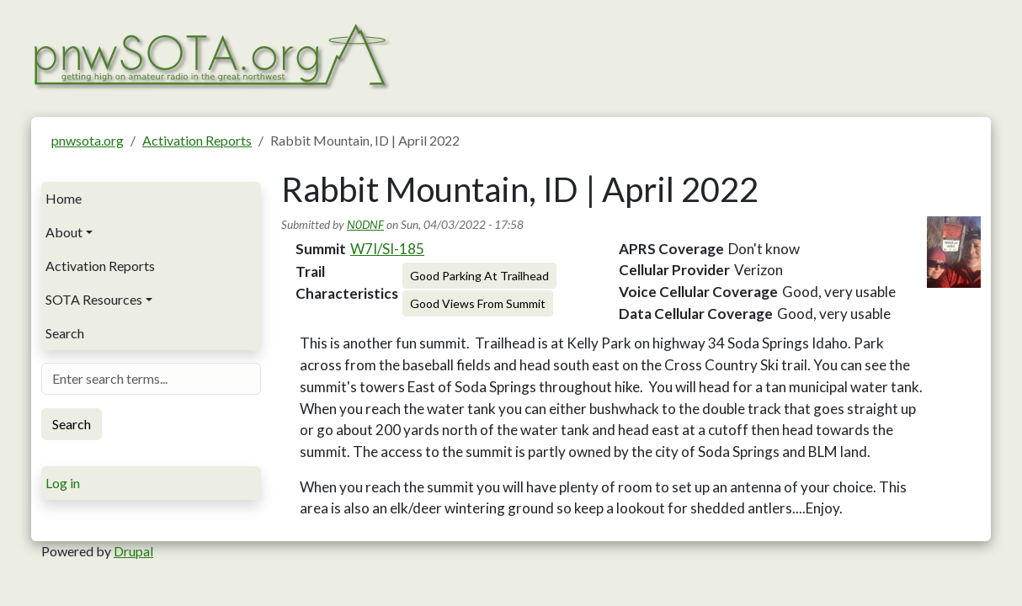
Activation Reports (197, 140)
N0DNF (365, 224)
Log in (62, 483)
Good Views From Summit (478, 303)
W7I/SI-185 (387, 249)
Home (63, 198)
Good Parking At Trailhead (479, 275)
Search (64, 333)
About (64, 232)
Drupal (133, 551)
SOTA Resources (93, 299)
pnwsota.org (87, 140)
